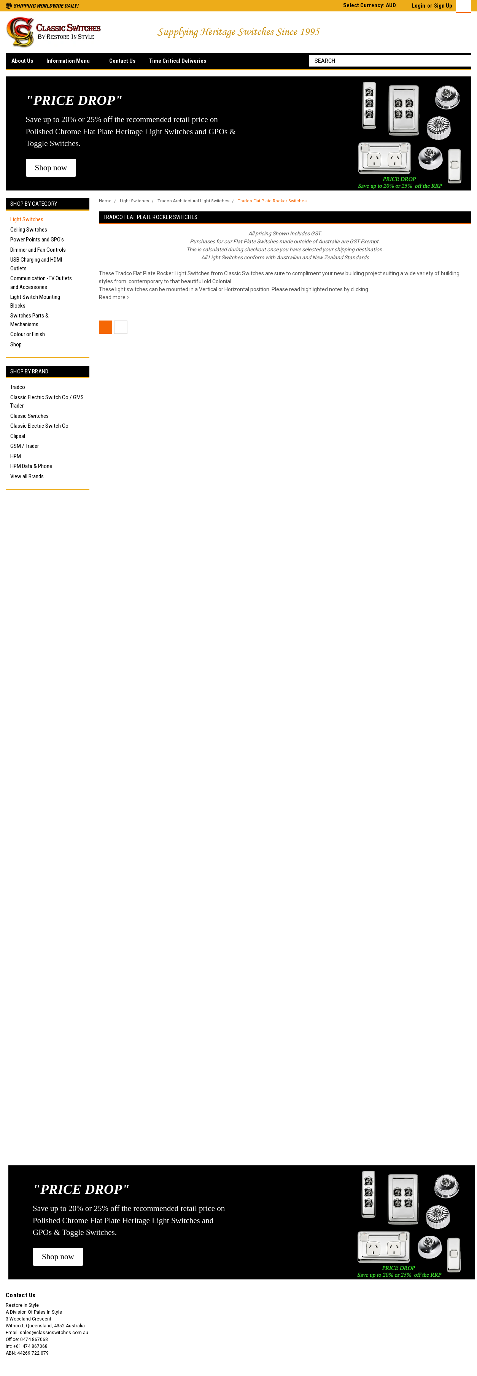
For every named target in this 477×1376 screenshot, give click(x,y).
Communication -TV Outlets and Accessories (41, 282)
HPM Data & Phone (31, 466)
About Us (22, 60)
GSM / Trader (24, 446)
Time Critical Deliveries (177, 60)
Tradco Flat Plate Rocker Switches (272, 200)
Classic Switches (29, 416)
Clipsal (17, 436)
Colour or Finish (27, 334)
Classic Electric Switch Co (39, 425)
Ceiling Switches (28, 229)
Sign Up (443, 6)
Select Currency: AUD (372, 5)
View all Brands (27, 476)
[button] (51, 168)
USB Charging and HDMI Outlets (36, 264)
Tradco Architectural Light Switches (193, 200)
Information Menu (71, 61)
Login (418, 6)
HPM (15, 456)
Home (105, 200)
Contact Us (122, 60)
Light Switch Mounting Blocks (35, 301)
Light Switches (26, 219)
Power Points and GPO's (37, 239)
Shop (16, 344)
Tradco (17, 387)
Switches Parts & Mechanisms (29, 320)
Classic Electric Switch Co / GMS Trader (47, 401)
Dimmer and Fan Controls (38, 249)
